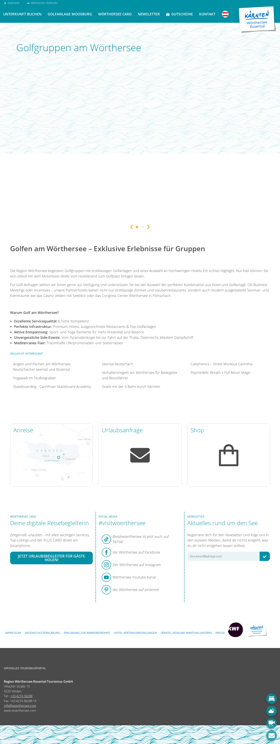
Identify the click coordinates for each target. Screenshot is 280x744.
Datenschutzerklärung (42, 633)
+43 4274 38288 (21, 696)
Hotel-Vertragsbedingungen (135, 633)
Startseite (12, 3)
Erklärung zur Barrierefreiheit (87, 633)
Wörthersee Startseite (42, 3)
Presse (220, 633)
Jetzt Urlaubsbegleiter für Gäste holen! (51, 557)
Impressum (13, 633)
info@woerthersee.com (20, 705)
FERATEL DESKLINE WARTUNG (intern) (186, 633)
